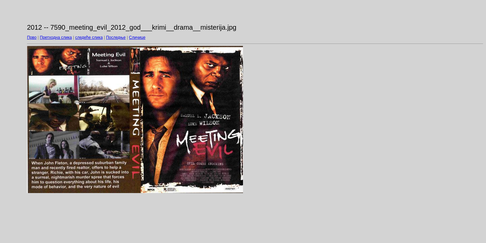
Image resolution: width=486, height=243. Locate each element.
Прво (31, 37)
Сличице (137, 37)
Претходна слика (56, 37)
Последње (116, 37)
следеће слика (89, 37)
